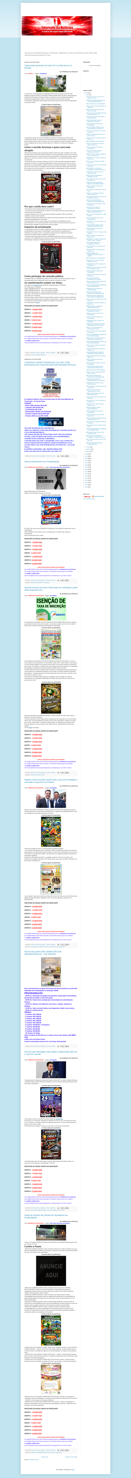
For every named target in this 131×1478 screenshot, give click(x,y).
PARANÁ (43, 354)
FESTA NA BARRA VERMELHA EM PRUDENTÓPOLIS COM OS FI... (95, 128)
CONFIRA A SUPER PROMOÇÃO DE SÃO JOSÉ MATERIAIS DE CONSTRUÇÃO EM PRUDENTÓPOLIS (50, 363)
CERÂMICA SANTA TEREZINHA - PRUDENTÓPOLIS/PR (94, 307)
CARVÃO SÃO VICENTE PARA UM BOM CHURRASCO (95, 394)
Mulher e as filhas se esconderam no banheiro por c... (95, 236)
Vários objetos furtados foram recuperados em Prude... (93, 243)
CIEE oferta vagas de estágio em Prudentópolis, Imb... (94, 443)
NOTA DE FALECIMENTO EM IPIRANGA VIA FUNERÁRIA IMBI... (95, 200)
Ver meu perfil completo (89, 499)
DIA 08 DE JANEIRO (52, 1210)
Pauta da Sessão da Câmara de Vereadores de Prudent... (94, 121)
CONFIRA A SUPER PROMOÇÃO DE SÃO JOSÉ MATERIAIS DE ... (95, 101)
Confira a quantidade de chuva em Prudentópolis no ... (94, 218)
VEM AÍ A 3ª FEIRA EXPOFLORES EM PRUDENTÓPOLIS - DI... (96, 282)
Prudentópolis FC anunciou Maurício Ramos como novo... (95, 261)
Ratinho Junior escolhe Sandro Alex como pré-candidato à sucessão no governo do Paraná (50, 781)
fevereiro (88, 449)
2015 (86, 476)
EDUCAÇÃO (38, 774)
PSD (50, 946)
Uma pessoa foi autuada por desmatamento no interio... (93, 208)
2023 (86, 458)
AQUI (30, 727)
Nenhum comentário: (51, 352)
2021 (86, 462)
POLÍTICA (46, 946)
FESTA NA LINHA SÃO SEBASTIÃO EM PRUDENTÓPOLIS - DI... (96, 113)
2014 (86, 478)
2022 (86, 460)
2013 (86, 480)
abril (87, 94)
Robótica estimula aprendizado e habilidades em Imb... (94, 176)
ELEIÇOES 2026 (35, 946)
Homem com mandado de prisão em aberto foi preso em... (95, 193)
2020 (86, 465)
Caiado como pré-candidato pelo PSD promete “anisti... (95, 372)
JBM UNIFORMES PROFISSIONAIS (95, 141)
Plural (38, 302)
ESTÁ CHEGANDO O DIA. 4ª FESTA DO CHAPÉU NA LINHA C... (96, 197)
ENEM (42, 774)
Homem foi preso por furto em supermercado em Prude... (93, 390)
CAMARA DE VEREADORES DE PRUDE (40, 1452)
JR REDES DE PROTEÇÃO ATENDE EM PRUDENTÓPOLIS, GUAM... (95, 324)
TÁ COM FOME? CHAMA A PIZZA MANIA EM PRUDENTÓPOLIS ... (95, 225)
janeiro (88, 451)
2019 (86, 467)
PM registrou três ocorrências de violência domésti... (94, 289)
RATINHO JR (55, 946)
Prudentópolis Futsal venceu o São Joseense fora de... (94, 172)
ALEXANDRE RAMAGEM (37, 1210)
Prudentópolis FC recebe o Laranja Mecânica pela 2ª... (94, 383)
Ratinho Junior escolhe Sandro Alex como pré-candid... (95, 110)
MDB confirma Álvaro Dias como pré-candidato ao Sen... (95, 433)
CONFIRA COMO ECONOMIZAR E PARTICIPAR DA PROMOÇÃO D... (95, 296)
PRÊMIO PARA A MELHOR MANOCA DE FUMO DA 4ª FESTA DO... (95, 338)
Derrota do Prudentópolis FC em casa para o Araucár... (95, 135)
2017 (86, 471)
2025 (86, 454)
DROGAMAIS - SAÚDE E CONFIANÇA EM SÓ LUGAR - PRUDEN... (96, 239)
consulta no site (37, 285)
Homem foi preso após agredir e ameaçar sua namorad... (94, 151)
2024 (86, 456)
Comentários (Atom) (34, 1459)
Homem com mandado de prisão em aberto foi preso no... (95, 144)
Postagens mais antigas (71, 1457)
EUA (58, 1210)
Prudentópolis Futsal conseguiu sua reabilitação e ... (95, 321)
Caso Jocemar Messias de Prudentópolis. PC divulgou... (94, 278)
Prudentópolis (46, 582)
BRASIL (33, 774)
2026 (86, 93)
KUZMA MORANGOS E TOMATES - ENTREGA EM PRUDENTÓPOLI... (95, 353)
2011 (86, 484)
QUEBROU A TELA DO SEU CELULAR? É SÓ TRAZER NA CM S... (96, 268)
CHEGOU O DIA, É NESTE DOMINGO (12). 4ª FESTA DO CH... (96, 155)
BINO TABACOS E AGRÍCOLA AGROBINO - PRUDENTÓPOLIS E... (96, 169)
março (88, 447)
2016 (86, 473)
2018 (86, 469)
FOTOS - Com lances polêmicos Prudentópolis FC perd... (94, 328)
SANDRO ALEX (61, 946)
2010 (86, 487)
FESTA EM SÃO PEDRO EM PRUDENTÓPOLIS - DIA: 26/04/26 (95, 380)
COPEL (33, 354)
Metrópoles (59, 1119)
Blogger (73, 1469)
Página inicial (44, 1457)
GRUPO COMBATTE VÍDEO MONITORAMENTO (93, 408)
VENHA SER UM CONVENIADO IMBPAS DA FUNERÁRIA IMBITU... (95, 183)
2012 (86, 482)
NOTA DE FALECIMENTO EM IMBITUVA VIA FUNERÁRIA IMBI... (96, 285)
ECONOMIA (38, 354)
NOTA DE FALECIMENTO (37, 582)
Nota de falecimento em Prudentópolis (41, 461)
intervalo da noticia (35, 352)
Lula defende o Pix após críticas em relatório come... (95, 404)
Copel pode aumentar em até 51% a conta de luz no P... (95, 97)
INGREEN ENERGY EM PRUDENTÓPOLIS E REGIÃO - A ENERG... (95, 255)
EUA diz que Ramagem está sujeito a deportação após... (95, 117)
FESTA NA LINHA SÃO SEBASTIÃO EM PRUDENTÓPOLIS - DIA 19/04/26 (42, 953)
